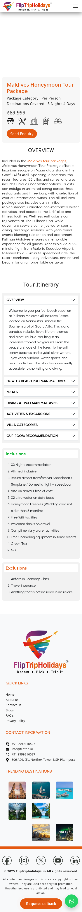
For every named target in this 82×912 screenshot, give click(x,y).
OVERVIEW (15, 300)
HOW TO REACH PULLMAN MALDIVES (36, 381)
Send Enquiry (21, 133)
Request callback (41, 903)
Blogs (10, 710)
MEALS (12, 392)
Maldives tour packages (46, 161)
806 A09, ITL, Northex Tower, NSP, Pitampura (40, 759)
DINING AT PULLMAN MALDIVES (32, 403)
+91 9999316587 (20, 754)
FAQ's (10, 715)
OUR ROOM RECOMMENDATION (32, 436)
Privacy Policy (15, 721)
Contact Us (13, 705)
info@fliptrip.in (19, 749)
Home (10, 694)
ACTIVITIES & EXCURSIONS (29, 414)
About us (12, 700)
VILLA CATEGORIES (22, 425)
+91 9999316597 (20, 744)
